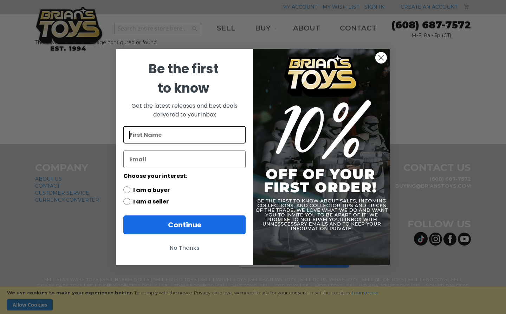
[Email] (184, 159)
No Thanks (185, 248)
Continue (184, 225)
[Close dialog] (381, 58)
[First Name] (184, 134)
